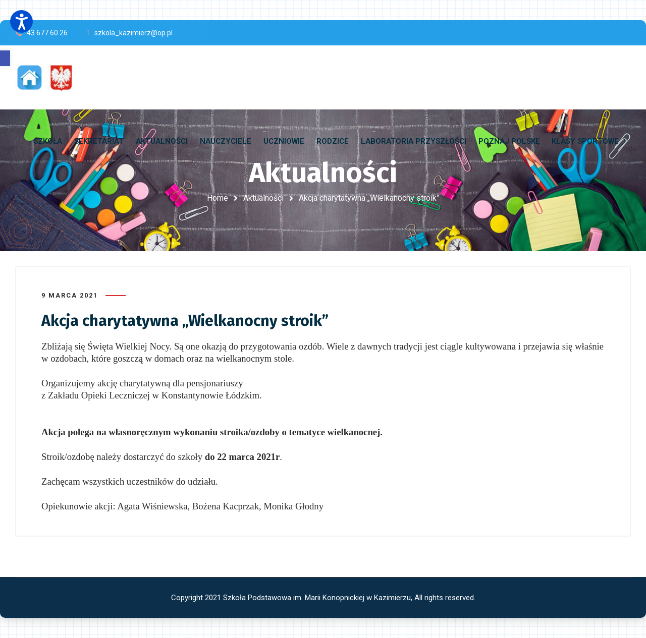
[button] (5, 58)
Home (217, 198)
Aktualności (263, 198)
